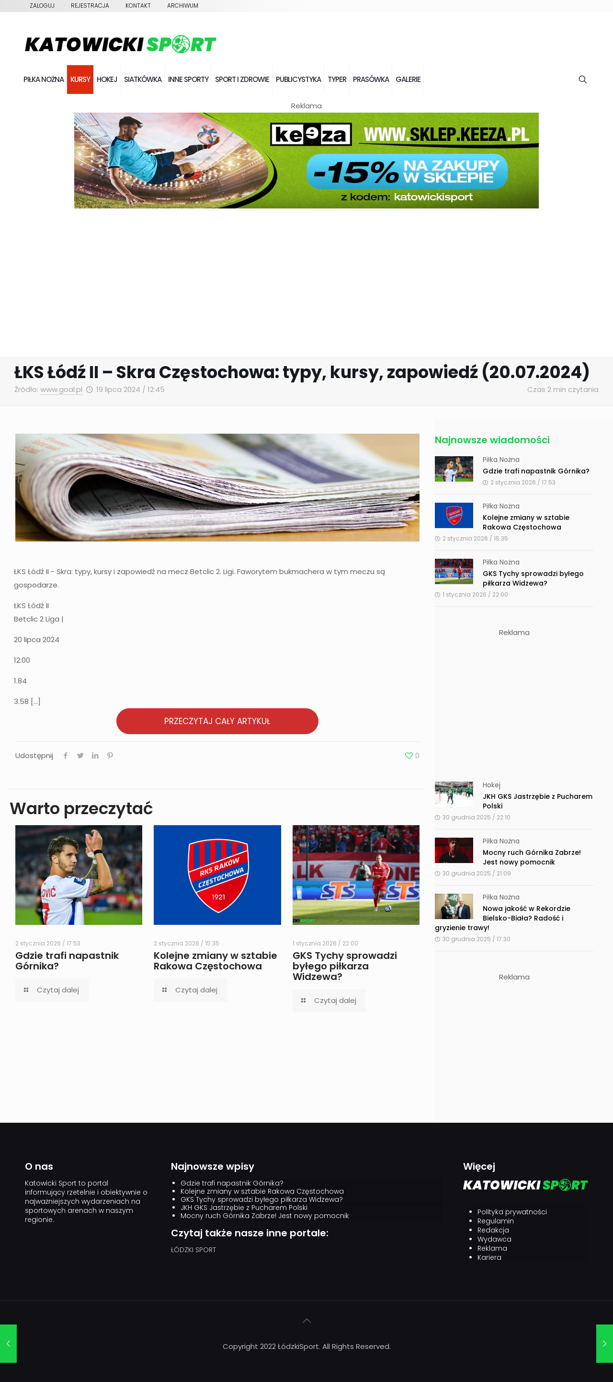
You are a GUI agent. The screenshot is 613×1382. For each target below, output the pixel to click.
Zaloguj (42, 5)
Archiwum (182, 5)
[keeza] (306, 206)
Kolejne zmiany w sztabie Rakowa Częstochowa (215, 961)
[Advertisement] (306, 285)
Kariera (489, 1257)
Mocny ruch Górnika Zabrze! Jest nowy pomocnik (532, 857)
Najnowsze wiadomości (492, 440)
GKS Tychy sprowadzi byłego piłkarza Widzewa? (345, 966)
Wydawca (494, 1239)
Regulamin (495, 1221)
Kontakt (138, 5)
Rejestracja (90, 5)
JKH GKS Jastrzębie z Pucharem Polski (244, 1207)
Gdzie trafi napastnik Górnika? (67, 961)
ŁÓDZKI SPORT (193, 1250)
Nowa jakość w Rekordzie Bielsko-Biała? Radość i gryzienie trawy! (502, 918)
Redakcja (493, 1230)
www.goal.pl (61, 389)
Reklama (492, 1248)
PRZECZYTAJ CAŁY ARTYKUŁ (217, 721)
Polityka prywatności (512, 1212)
